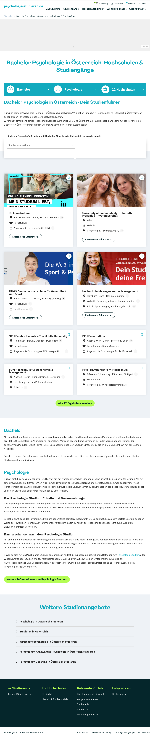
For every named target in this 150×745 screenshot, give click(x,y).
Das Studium (53, 8)
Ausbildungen (136, 8)
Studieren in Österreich (34, 631)
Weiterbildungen (116, 8)
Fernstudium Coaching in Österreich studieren (48, 661)
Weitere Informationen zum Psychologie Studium (37, 579)
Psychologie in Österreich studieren (41, 621)
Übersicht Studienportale (20, 694)
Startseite (8, 16)
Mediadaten (48, 694)
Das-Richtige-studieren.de (91, 694)
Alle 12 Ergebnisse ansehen (75, 403)
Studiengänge (71, 8)
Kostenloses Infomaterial (25, 236)
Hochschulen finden (93, 8)
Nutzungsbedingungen (124, 732)
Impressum (82, 732)
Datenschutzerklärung (101, 732)
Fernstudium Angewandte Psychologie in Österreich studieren (57, 651)
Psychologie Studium (129, 554)
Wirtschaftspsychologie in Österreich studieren (48, 641)
